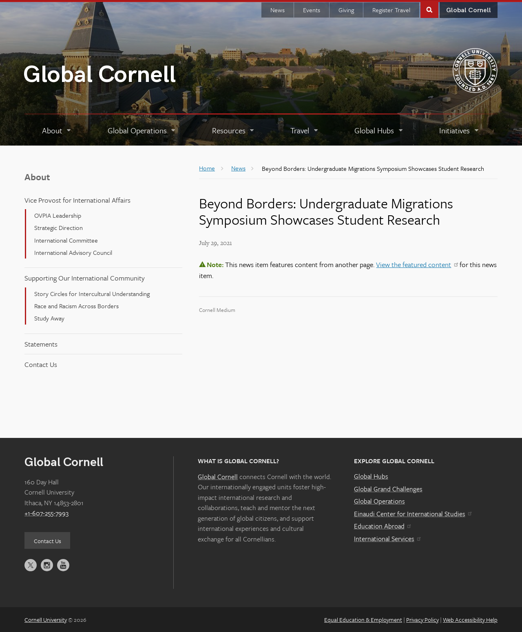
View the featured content (417, 264)
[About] (57, 130)
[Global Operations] (142, 130)
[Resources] (234, 130)
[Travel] (304, 130)
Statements (41, 343)
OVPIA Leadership (57, 214)
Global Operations (379, 501)
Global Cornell (99, 74)
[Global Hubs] (379, 130)
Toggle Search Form (429, 9)
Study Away (49, 317)
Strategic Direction (58, 227)
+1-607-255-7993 (46, 512)
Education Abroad (382, 525)
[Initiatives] (459, 130)
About (37, 176)
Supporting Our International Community (84, 277)
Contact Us (40, 364)
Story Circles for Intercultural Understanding (92, 292)
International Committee (66, 239)
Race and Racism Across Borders (76, 305)
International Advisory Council (73, 251)
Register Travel (391, 9)
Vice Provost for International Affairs (77, 199)
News (277, 9)
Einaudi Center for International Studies (412, 513)
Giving (346, 9)
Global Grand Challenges (388, 488)
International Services (387, 538)
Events (311, 9)
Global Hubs (371, 476)
